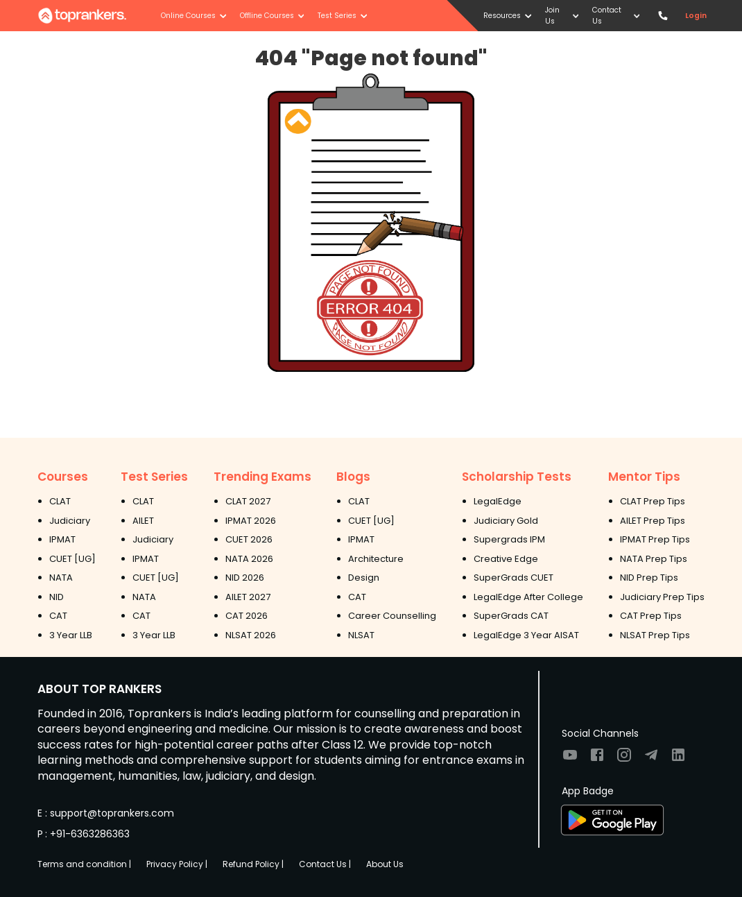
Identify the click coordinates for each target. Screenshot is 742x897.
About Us (385, 864)
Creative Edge (506, 558)
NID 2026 (244, 577)
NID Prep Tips (649, 577)
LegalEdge (497, 501)
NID (56, 597)
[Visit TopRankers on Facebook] (597, 759)
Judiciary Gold (506, 520)
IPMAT (62, 539)
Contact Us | (325, 864)
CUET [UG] (72, 558)
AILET (143, 520)
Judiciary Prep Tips (662, 597)
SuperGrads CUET (513, 577)
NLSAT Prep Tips (655, 635)
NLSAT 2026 (250, 635)
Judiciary (69, 520)
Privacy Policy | (176, 864)
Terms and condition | (84, 864)
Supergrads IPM (509, 539)
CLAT (60, 501)
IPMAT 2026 (250, 520)
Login (696, 15)
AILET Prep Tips (652, 520)
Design (363, 577)
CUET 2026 (249, 539)
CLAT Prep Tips (652, 501)
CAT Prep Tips (651, 615)
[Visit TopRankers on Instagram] (624, 759)
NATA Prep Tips (653, 558)
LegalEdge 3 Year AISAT (526, 635)
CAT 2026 (246, 615)
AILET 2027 (247, 597)
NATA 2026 (249, 558)
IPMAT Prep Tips (655, 539)
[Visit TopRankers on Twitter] (651, 759)
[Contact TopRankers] (662, 15)
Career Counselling (392, 615)
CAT (58, 615)
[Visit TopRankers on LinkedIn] (678, 759)
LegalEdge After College (528, 597)
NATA (61, 577)
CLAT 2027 (247, 501)
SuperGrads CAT (511, 615)
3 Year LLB (70, 635)
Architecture (376, 558)
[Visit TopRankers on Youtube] (570, 759)
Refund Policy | (253, 864)
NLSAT (361, 635)
